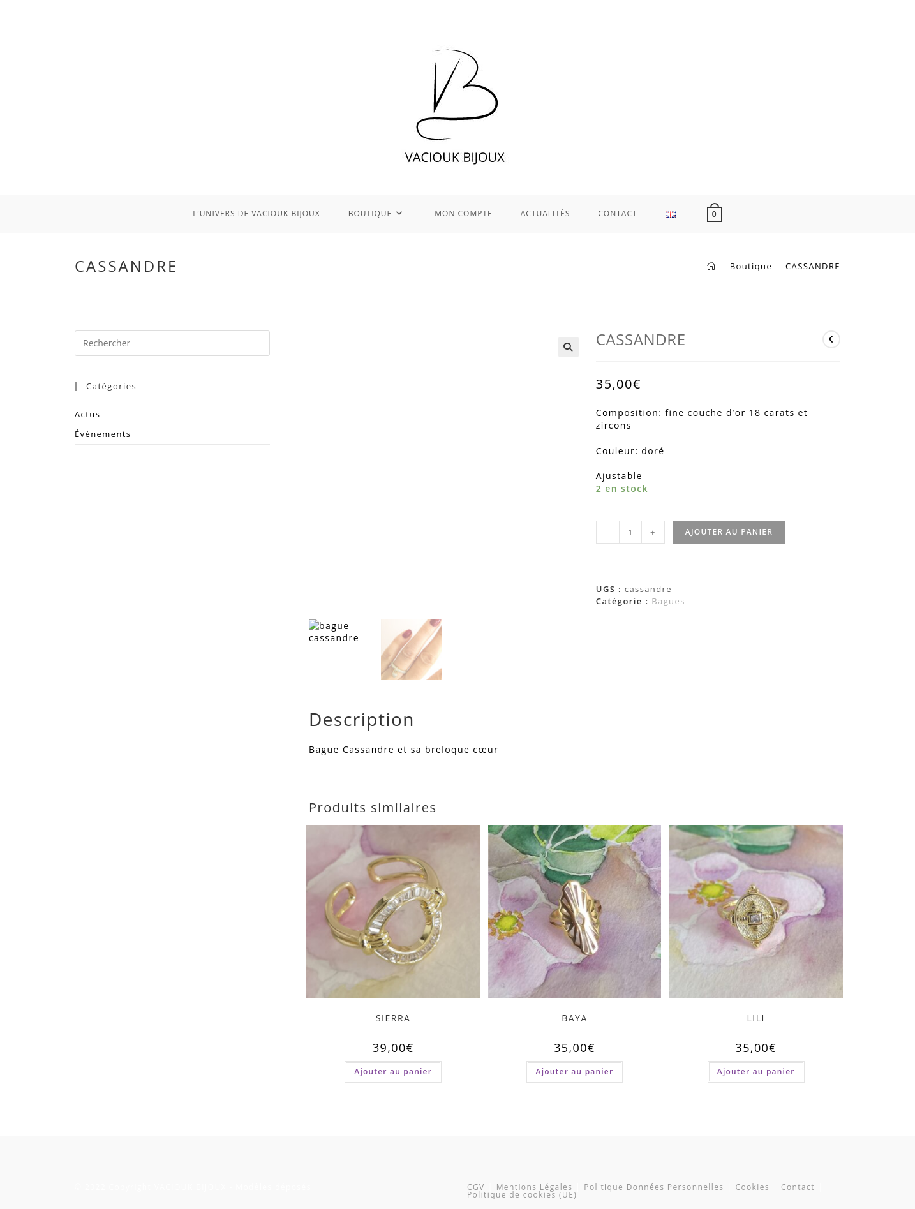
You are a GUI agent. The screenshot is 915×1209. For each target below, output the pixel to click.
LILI (756, 1017)
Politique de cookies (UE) (522, 1194)
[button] (568, 347)
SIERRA (393, 1017)
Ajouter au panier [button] (393, 1070)
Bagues (668, 601)
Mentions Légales (534, 1186)
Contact (798, 1186)
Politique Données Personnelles (654, 1186)
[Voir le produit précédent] (831, 339)
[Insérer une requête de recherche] (172, 343)
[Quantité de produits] (630, 532)
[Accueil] (711, 266)
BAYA (575, 1017)
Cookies (752, 1186)
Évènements (103, 434)
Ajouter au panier (729, 531)
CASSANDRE (812, 266)
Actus (87, 414)
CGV (476, 1186)
